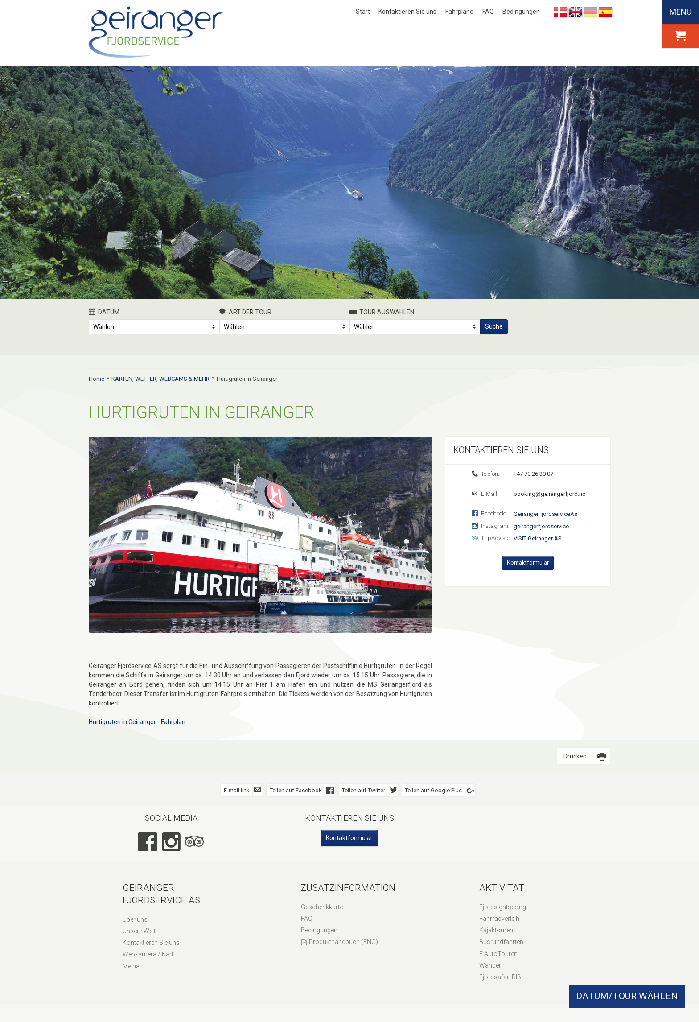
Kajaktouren (496, 930)
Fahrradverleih (499, 918)
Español (605, 12)
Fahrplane (459, 11)
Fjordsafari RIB (500, 977)
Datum (104, 312)
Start (363, 11)
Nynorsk (561, 12)
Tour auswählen (382, 312)
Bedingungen (521, 11)
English (575, 12)
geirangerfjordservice (541, 526)
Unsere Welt (139, 931)
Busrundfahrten (501, 941)
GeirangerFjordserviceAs (545, 514)
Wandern (492, 965)
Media (131, 966)
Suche (494, 326)
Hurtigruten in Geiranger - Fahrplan (137, 721)
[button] (680, 36)
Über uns (135, 919)
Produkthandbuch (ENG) (343, 941)
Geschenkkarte (322, 907)
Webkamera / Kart (148, 954)
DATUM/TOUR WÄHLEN (627, 996)
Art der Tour (245, 312)
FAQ (488, 11)
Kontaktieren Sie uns (407, 11)
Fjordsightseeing (502, 907)
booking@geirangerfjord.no (549, 493)
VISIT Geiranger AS (538, 538)
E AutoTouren (498, 953)
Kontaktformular (528, 562)
